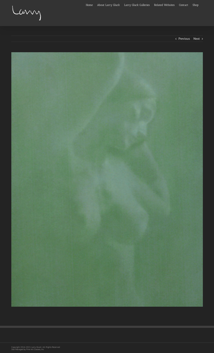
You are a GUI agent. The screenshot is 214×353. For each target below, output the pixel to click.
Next (196, 39)
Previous (184, 39)
